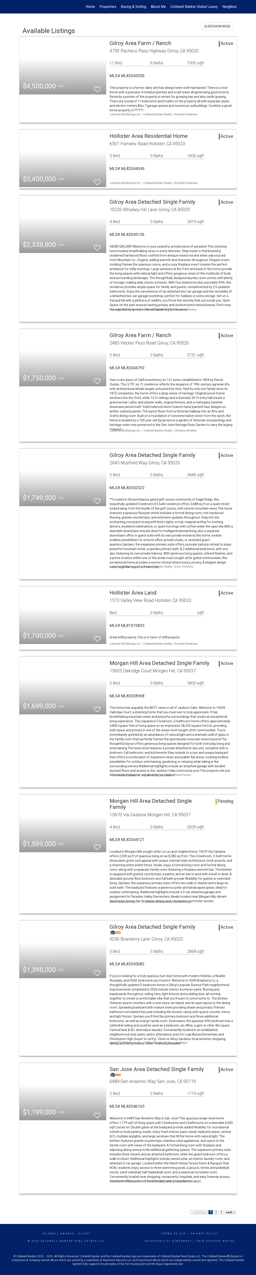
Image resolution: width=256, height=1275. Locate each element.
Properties (107, 6)
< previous (199, 1212)
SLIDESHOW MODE (217, 26)
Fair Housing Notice (215, 1241)
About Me (158, 6)
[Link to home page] (21, 6)
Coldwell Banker (58, 1233)
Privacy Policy (204, 1233)
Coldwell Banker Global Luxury (194, 6)
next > (230, 1212)
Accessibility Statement (168, 1241)
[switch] (97, 87)
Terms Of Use (173, 1233)
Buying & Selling (133, 6)
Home (90, 6)
